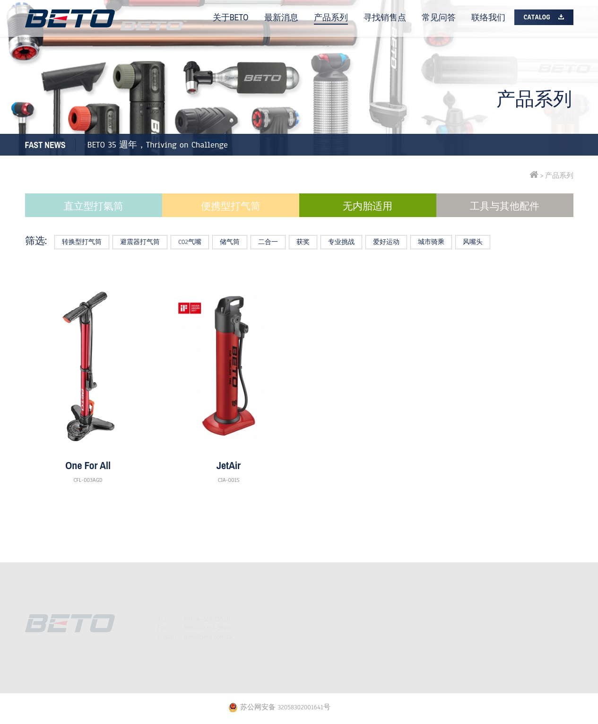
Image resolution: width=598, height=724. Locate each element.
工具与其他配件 (504, 206)
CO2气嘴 (189, 242)
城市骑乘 (431, 242)
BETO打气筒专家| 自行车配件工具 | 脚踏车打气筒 (70, 18)
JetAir (229, 465)
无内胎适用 (367, 206)
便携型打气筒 (230, 206)
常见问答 (439, 17)
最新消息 (281, 17)
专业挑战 (341, 242)
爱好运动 (386, 242)
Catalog (537, 17)
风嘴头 (473, 242)
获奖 (303, 242)
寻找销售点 (385, 17)
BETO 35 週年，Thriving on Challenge (157, 144)
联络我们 (488, 17)
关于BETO (231, 17)
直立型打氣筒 (93, 206)
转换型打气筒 (82, 242)
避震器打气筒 (140, 242)
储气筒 (230, 242)
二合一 (268, 242)
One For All (88, 465)
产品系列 (331, 17)
